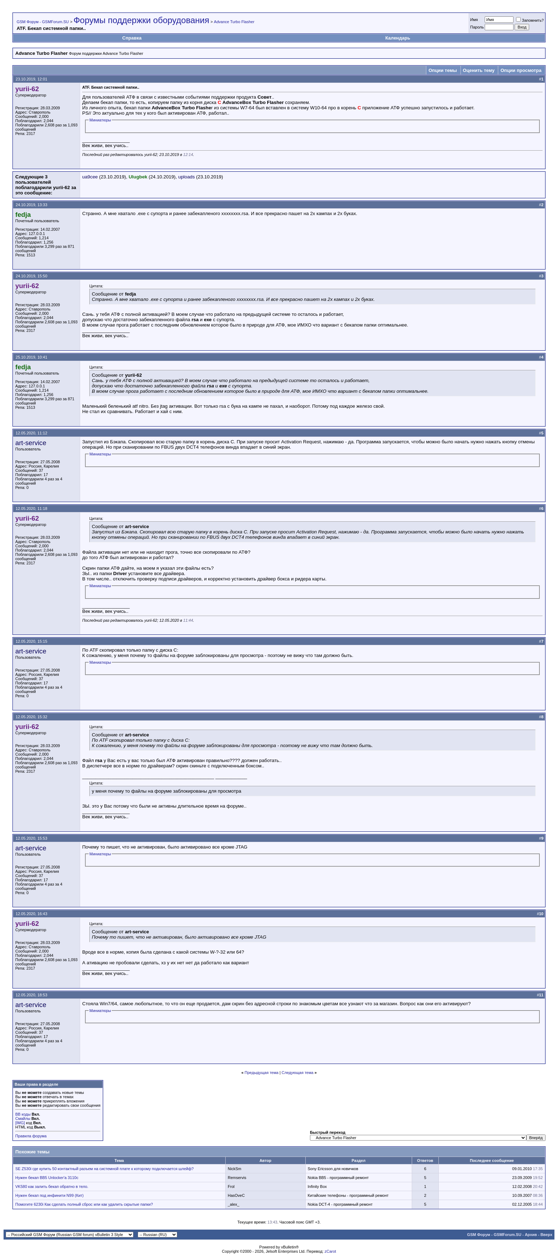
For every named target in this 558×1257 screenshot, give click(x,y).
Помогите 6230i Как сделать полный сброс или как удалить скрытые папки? (84, 1204)
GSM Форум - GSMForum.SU (43, 22)
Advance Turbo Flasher (234, 22)
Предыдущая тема (261, 1072)
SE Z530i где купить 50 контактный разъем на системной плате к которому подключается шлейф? (104, 1169)
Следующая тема (297, 1072)
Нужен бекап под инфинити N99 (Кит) (49, 1195)
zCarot (330, 1251)
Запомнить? (530, 20)
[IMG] (20, 1123)
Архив (531, 1234)
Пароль (477, 27)
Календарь (397, 38)
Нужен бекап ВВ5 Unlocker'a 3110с (46, 1177)
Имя (474, 19)
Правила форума (31, 1136)
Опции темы (442, 70)
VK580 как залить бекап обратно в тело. (51, 1186)
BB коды (23, 1114)
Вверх (546, 1234)
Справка (132, 38)
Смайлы (22, 1118)
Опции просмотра (520, 70)
